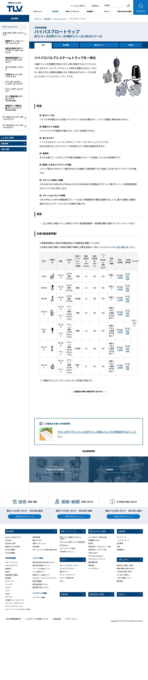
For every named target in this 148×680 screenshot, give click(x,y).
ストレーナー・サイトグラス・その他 (17, 609)
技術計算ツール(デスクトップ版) (99, 546)
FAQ (61, 581)
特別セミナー (64, 571)
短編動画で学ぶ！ (94, 540)
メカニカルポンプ (11, 565)
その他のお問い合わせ (124, 571)
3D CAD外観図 (10, 553)
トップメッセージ (123, 540)
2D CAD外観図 (10, 549)
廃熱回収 (8, 568)
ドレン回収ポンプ (38, 572)
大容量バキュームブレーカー (15, 600)
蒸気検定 (91, 565)
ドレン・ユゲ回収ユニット (41, 568)
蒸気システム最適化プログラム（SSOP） (70, 538)
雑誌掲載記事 (93, 562)
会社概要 (120, 543)
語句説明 (120, 581)
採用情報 (120, 549)
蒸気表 (90, 543)
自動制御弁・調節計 (11, 575)
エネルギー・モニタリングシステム (44, 578)
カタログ (134, 323)
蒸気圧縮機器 (37, 581)
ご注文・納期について (124, 578)
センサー (8, 587)
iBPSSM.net (64, 545)
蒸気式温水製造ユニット (40, 565)
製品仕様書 (120, 276)
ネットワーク (121, 537)
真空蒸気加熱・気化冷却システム (43, 562)
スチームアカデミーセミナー (70, 565)
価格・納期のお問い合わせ (126, 568)
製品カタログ (37, 540)
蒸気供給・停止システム (40, 587)
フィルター (9, 584)
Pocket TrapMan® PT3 (13, 537)
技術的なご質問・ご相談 (125, 565)
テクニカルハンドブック (96, 559)
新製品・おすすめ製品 (12, 546)
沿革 (118, 546)
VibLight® (8, 540)
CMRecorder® (93, 553)
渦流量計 (8, 578)
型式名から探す (10, 543)
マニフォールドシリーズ (13, 606)
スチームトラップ (11, 562)
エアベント (9, 597)
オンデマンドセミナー (67, 568)
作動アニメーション (39, 543)
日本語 (106, 5)
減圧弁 (7, 572)
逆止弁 (7, 594)
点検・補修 (120, 247)
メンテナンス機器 (38, 597)
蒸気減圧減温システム (40, 584)
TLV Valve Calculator (95, 556)
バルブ (7, 590)
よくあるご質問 (122, 575)
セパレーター (9, 581)
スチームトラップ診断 (67, 548)
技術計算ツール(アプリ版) (97, 549)
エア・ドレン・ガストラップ (14, 603)
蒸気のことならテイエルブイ (15, 7)
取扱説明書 (128, 276)
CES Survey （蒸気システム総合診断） (72, 542)
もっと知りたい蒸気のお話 (97, 537)
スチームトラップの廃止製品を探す (44, 549)
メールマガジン (93, 568)
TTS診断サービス (65, 551)
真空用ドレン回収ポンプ (40, 575)
